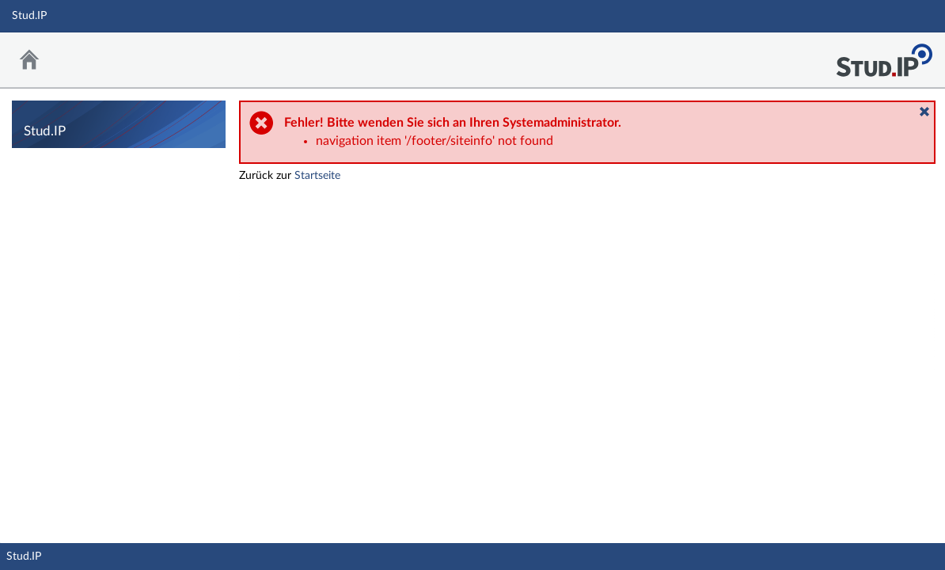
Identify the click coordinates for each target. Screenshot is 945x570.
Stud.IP (23, 556)
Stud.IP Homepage (884, 56)
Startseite (317, 175)
